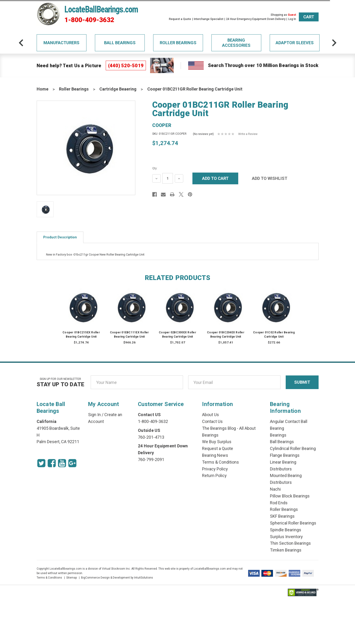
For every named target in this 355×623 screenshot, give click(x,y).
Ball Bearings (120, 42)
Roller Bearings (178, 42)
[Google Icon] (72, 463)
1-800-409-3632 (89, 20)
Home (42, 89)
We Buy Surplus (216, 441)
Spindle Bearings (285, 529)
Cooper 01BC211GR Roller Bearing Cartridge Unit (194, 89)
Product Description (60, 237)
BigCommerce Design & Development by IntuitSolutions (117, 577)
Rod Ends (279, 502)
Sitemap (71, 577)
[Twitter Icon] (41, 463)
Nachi (275, 489)
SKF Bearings (282, 516)
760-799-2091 (151, 459)
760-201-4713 (151, 437)
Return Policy (214, 475)
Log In (292, 19)
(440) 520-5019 (126, 65)
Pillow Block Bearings (290, 495)
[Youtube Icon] (62, 463)
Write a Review (247, 134)
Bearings (278, 435)
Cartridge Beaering (118, 89)
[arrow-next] (334, 43)
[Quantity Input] (167, 178)
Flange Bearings (285, 455)
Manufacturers (61, 42)
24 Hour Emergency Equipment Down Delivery (255, 19)
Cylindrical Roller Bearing (293, 448)
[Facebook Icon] (51, 463)
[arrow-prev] (21, 43)
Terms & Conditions (220, 462)
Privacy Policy (215, 468)
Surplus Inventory (286, 536)
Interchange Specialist (208, 19)
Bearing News (215, 455)
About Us (210, 414)
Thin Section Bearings (290, 543)
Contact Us (212, 421)
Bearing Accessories (236, 43)
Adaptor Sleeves (295, 42)
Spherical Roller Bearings (293, 522)
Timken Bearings (285, 550)
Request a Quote (180, 19)
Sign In (94, 414)
